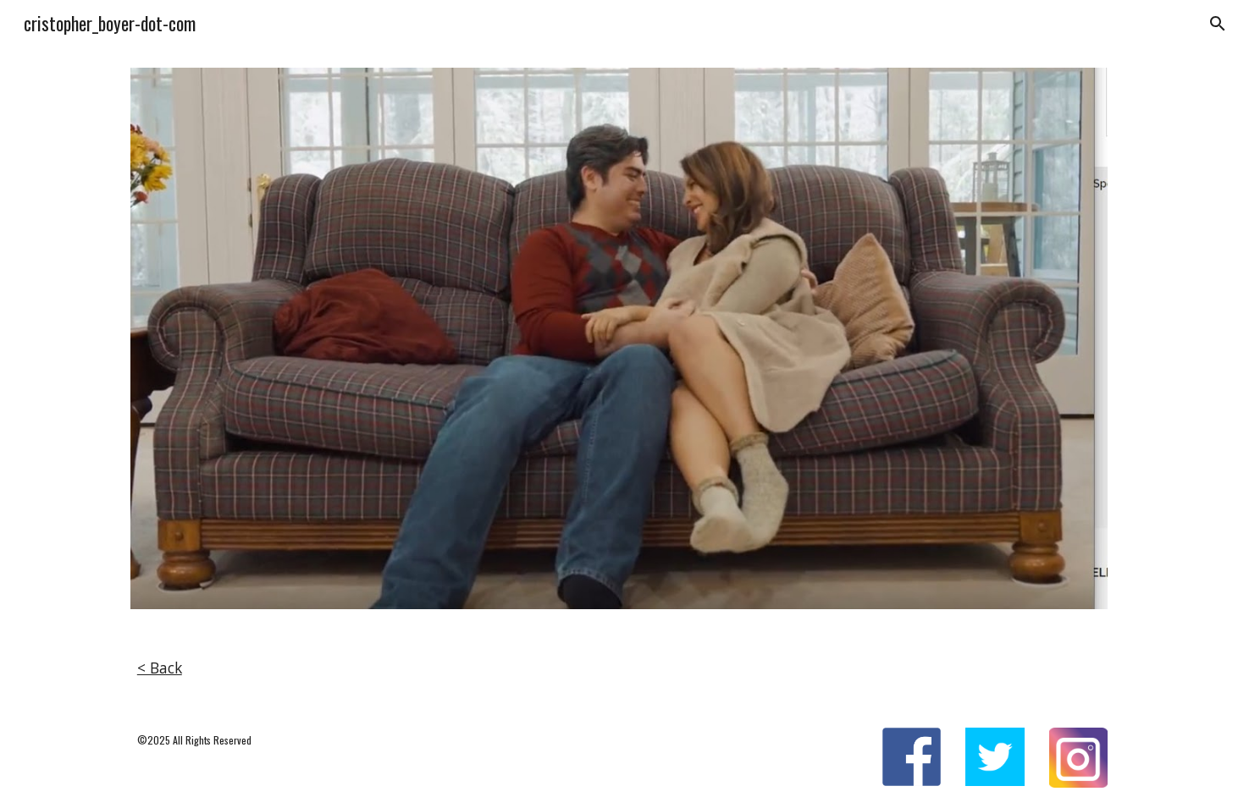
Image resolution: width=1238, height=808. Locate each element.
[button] (1217, 23)
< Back (159, 667)
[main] (619, 668)
